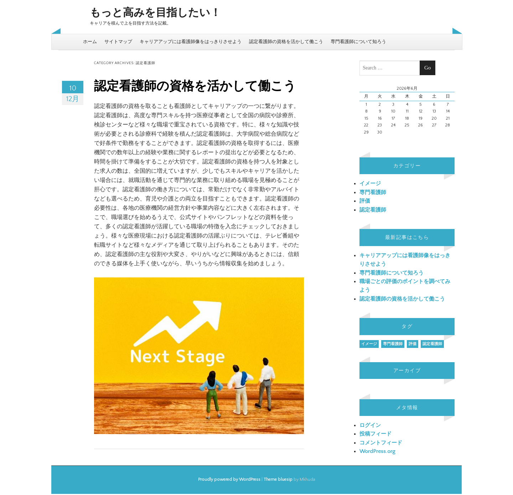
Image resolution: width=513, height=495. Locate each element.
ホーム (90, 41)
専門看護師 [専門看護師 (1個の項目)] (393, 344)
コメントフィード (380, 443)
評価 (364, 201)
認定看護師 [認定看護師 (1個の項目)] (432, 344)
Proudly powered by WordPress (229, 479)
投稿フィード (375, 434)
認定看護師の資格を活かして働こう (286, 41)
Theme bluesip (278, 479)
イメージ (370, 184)
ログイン (370, 425)
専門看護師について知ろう (358, 41)
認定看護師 (372, 210)
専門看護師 (372, 192)
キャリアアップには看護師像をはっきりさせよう (191, 41)
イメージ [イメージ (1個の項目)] (369, 344)
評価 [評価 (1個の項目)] (412, 344)
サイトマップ (118, 41)
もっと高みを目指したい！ (155, 13)
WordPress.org (377, 451)
